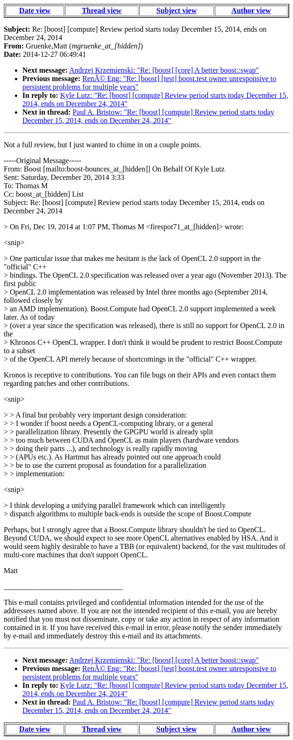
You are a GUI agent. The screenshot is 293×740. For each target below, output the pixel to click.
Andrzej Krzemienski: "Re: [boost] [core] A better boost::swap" (164, 70)
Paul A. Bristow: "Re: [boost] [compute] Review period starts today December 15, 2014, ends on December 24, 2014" (148, 116)
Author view (251, 10)
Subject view (177, 10)
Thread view (101, 10)
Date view (34, 10)
